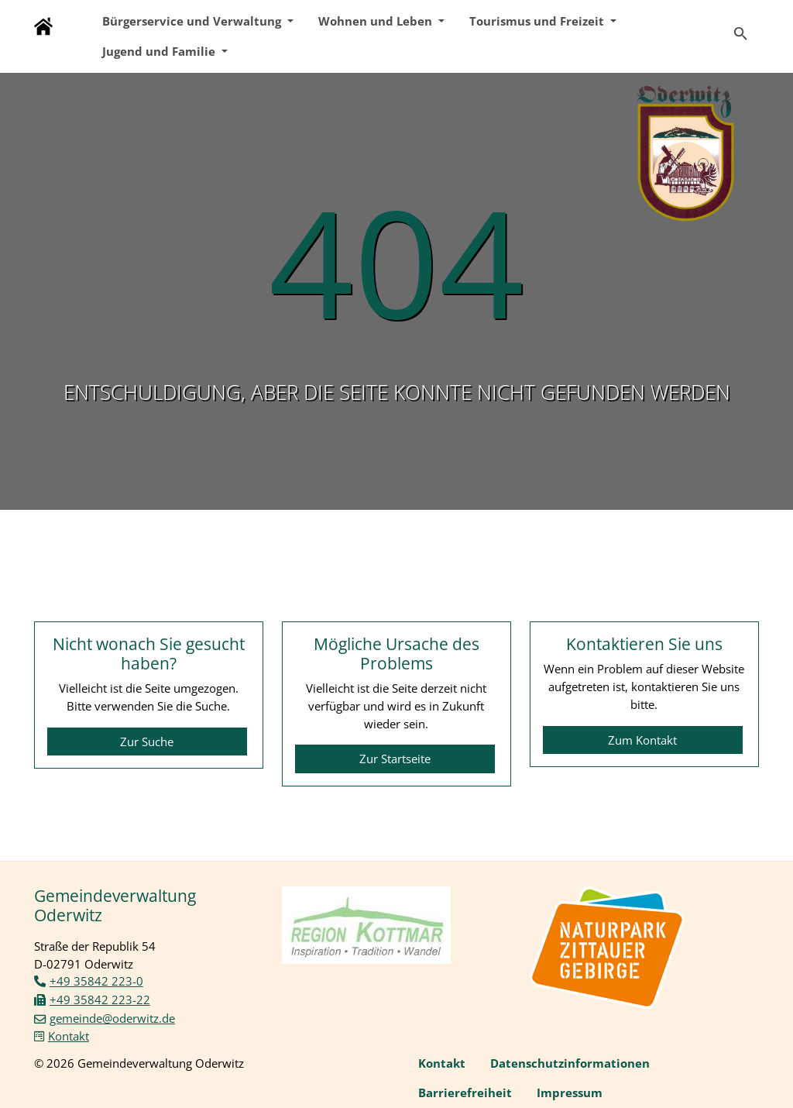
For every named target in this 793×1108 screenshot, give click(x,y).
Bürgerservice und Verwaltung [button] (193, 21)
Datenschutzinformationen (570, 1063)
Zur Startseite (395, 758)
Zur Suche (146, 741)
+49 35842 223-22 (100, 999)
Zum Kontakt (642, 740)
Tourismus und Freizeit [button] (538, 21)
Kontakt (68, 1036)
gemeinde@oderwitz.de (112, 1018)
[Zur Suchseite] (741, 26)
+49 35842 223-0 (96, 981)
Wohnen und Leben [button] (376, 21)
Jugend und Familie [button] (160, 51)
